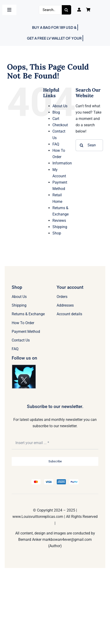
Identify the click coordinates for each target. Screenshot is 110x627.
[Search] (66, 10)
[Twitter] (24, 366)
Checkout (60, 125)
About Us (59, 106)
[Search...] (50, 10)
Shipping (59, 227)
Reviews (59, 220)
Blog (56, 112)
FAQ (55, 144)
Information (62, 163)
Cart (55, 118)
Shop (56, 233)
